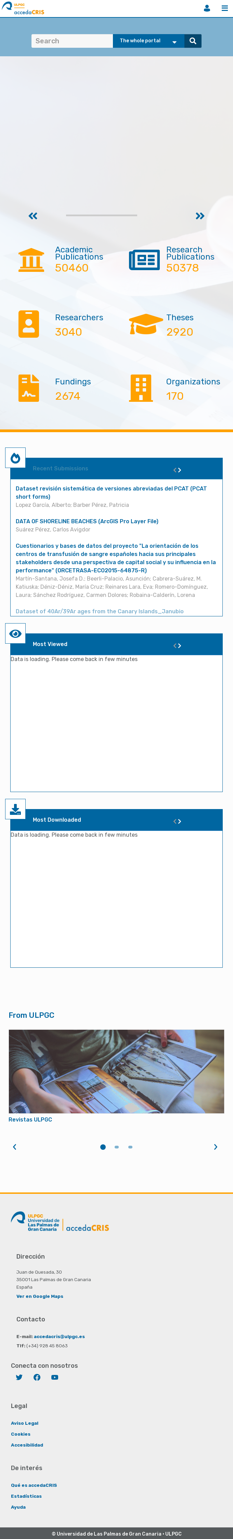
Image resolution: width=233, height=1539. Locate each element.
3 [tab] (130, 1147)
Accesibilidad (27, 1445)
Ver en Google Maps (39, 1296)
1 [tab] (103, 1147)
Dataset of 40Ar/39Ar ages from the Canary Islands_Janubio (100, 611)
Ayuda (18, 1507)
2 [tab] (117, 1147)
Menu (225, 8)
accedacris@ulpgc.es (59, 1336)
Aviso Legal (24, 1423)
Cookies (20, 1434)
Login (207, 8)
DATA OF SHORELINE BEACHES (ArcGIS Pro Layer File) (87, 521)
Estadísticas (26, 1496)
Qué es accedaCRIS (34, 1485)
